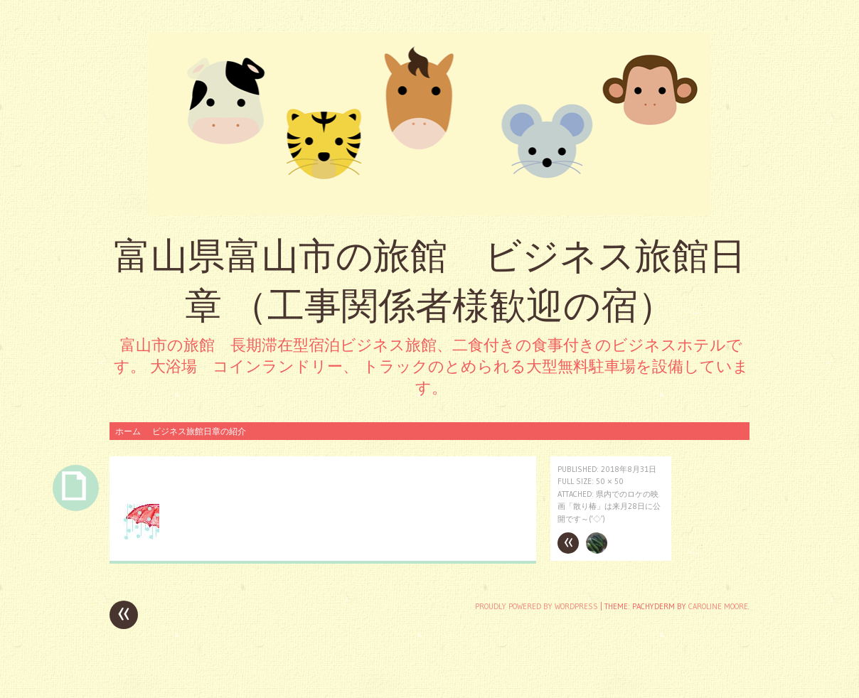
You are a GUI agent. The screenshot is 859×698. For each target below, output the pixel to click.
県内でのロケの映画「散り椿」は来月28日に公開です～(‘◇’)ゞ (609, 506)
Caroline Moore (718, 606)
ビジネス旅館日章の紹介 (199, 431)
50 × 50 (610, 481)
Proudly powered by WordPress (536, 606)
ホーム (128, 431)
